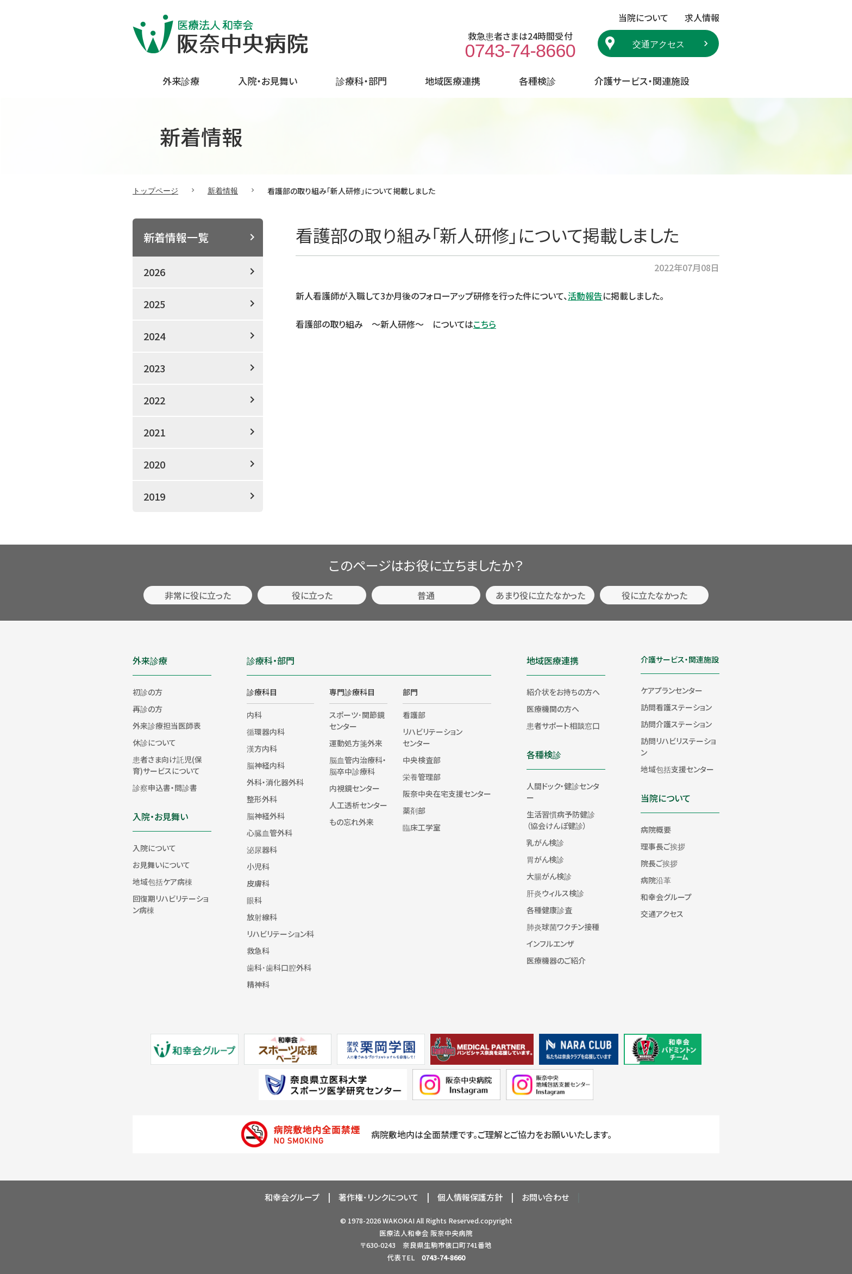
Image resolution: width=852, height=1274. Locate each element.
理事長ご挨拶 (663, 846)
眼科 (254, 900)
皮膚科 (258, 883)
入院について (154, 847)
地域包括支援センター (677, 769)
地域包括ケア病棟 (162, 881)
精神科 (258, 984)
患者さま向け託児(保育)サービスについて (167, 765)
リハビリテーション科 (280, 933)
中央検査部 (422, 759)
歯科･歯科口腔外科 (279, 967)
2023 (154, 368)
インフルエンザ (550, 943)
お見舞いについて (161, 864)
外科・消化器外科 (275, 782)
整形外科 (262, 799)
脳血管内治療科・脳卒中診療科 (357, 765)
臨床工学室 (422, 827)
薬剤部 (414, 810)
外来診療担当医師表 (167, 725)
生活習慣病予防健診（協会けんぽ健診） (561, 820)
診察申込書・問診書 (165, 787)
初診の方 (147, 691)
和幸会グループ (666, 896)
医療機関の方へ (553, 708)
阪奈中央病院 (451, 1233)
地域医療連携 (452, 81)
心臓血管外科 (269, 832)
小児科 (258, 866)
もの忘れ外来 (351, 821)
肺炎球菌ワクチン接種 (563, 926)
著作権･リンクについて (378, 1197)
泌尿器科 (262, 849)
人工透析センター (358, 805)
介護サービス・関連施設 (642, 81)
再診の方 (147, 708)
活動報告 (585, 295)
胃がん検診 (545, 859)
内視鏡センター (354, 788)
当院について (666, 797)
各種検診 (537, 81)
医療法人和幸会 (404, 1233)
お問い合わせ (545, 1197)
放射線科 (262, 916)
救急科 (258, 950)
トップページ (155, 190)
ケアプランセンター (672, 690)
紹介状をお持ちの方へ (563, 691)
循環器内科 (266, 731)
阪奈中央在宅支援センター (447, 793)
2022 (154, 400)
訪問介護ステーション (676, 724)
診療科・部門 (361, 81)
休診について (154, 742)
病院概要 (656, 829)
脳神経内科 (266, 765)
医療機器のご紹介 (556, 960)
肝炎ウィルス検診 (555, 893)
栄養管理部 (422, 776)
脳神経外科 (266, 815)
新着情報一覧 (176, 237)
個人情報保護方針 (470, 1197)
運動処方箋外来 (356, 743)
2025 (154, 304)
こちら (484, 323)
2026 (154, 272)
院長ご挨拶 (659, 863)
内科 (254, 714)
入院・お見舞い (267, 81)
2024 (154, 336)
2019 (154, 496)
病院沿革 (656, 880)
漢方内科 (262, 748)
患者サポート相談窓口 (563, 725)
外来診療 (180, 81)
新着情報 (223, 190)
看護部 (414, 714)
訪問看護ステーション (676, 707)
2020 (154, 464)
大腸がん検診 (549, 876)
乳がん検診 (545, 842)
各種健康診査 (549, 909)
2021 (154, 432)
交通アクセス (658, 43)
